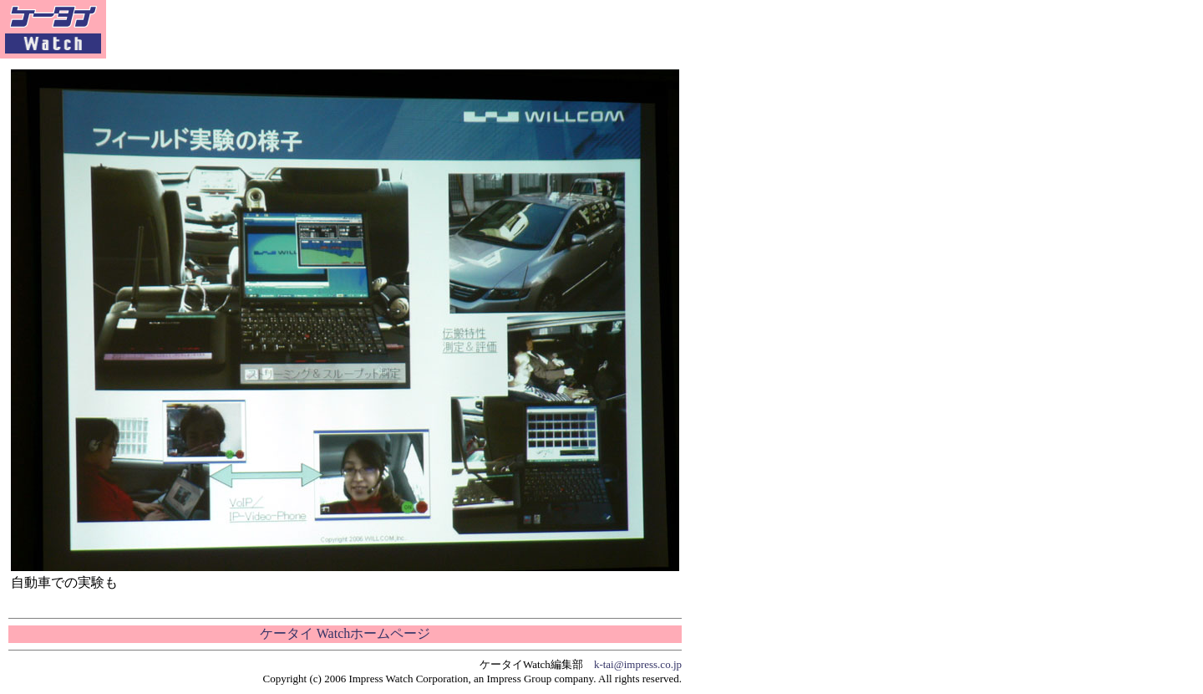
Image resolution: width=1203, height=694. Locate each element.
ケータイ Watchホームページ (345, 633)
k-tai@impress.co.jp (638, 664)
